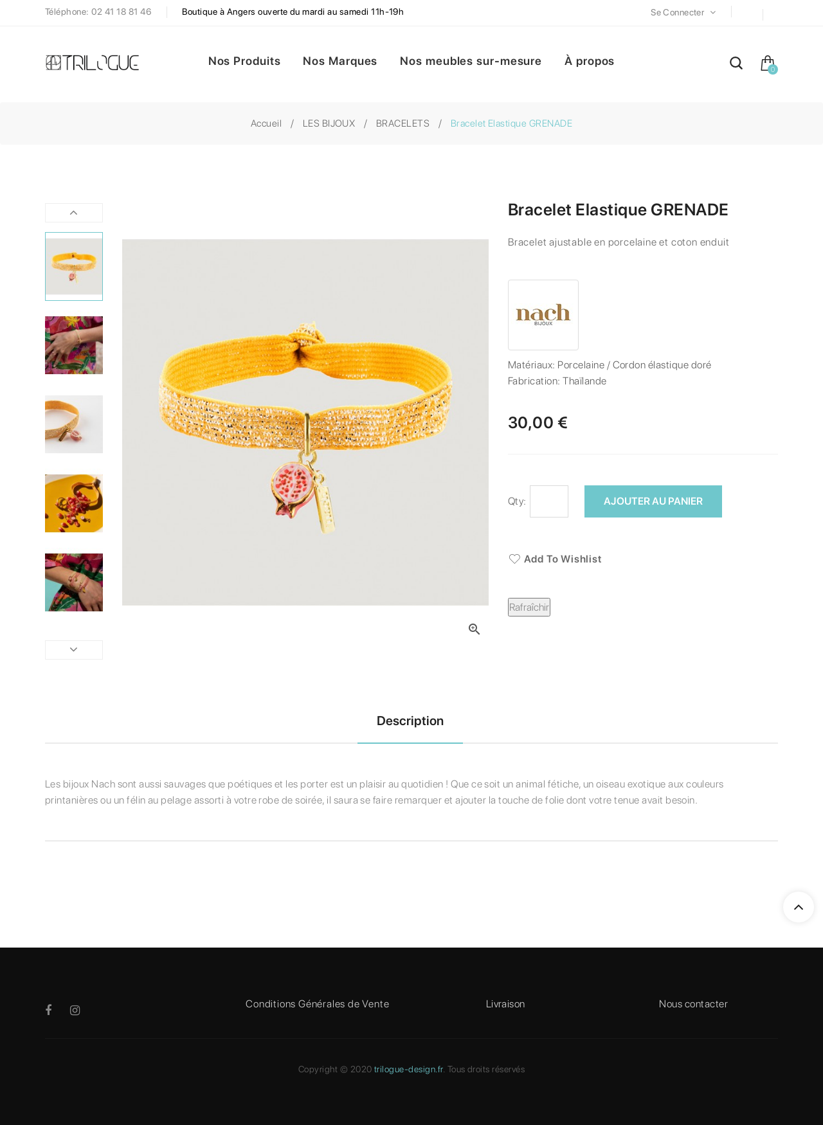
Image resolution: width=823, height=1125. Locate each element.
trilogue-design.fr (408, 1069)
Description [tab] (410, 720)
